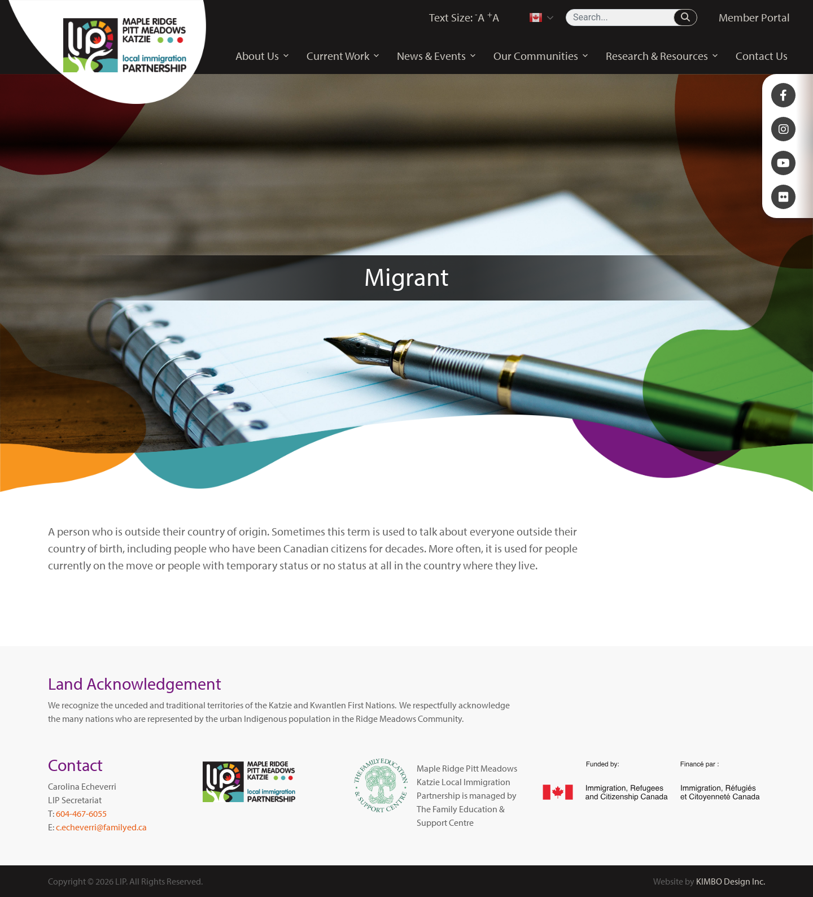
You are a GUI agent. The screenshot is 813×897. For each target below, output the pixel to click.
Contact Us (762, 56)
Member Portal (754, 17)
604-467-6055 (81, 813)
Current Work (343, 55)
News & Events (437, 55)
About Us (262, 55)
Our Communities (541, 55)
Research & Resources (662, 55)
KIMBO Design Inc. (730, 881)
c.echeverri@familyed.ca (101, 827)
